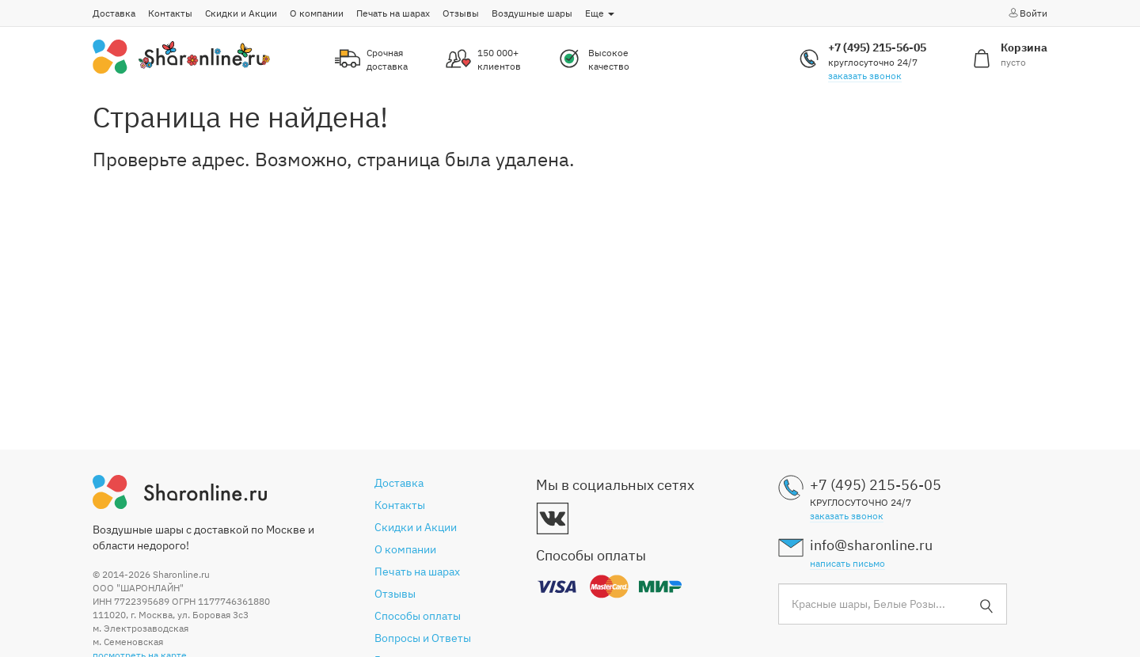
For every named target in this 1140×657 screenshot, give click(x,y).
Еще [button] (599, 13)
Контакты (170, 13)
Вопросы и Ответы (422, 638)
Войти (1027, 12)
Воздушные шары (532, 13)
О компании (317, 13)
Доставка (114, 13)
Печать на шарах (393, 13)
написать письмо (847, 563)
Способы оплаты (417, 616)
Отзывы (461, 13)
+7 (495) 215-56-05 (877, 47)
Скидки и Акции (241, 13)
